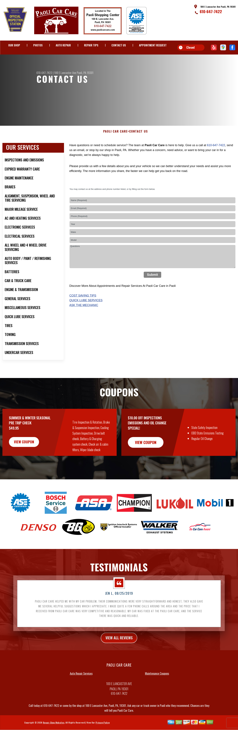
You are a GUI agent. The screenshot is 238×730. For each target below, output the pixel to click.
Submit (152, 290)
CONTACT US (118, 45)
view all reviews (119, 654)
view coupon (26, 458)
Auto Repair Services (81, 689)
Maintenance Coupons (157, 689)
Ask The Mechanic (83, 321)
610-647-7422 (211, 11)
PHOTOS (38, 45)
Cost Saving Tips (82, 311)
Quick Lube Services (86, 316)
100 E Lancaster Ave (65, 73)
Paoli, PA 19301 (85, 73)
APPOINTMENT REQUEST (153, 45)
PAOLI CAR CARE (115, 147)
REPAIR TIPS (91, 45)
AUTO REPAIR (63, 45)
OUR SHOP (14, 45)
